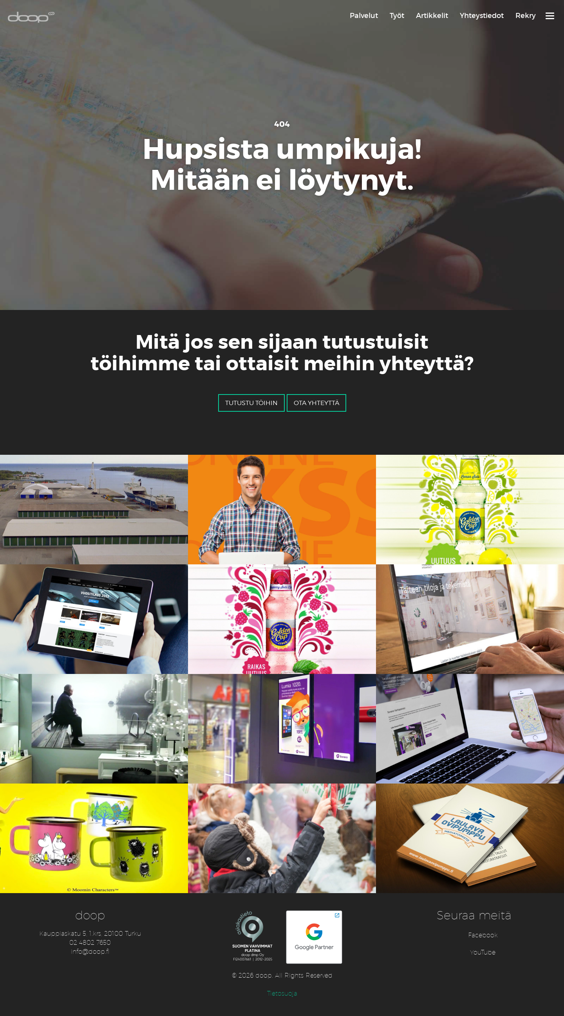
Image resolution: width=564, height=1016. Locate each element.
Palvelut (364, 15)
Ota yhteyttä (316, 403)
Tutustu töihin (251, 403)
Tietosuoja (282, 993)
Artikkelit (432, 15)
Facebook (483, 935)
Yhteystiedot (482, 15)
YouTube (482, 952)
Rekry (525, 15)
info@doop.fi (90, 951)
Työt (397, 15)
